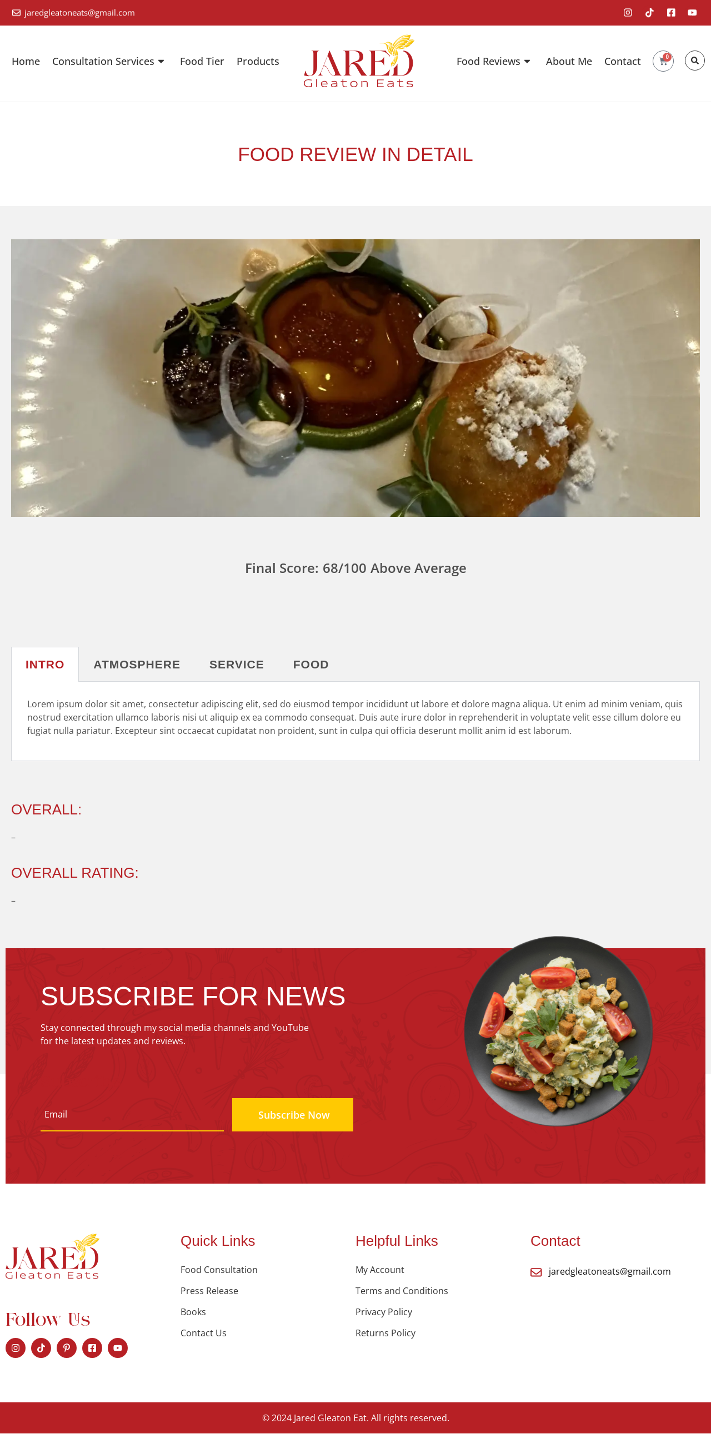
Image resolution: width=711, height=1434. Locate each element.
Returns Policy (385, 1333)
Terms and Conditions (402, 1291)
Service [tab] (236, 664)
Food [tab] (311, 664)
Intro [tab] (45, 664)
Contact (622, 61)
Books (193, 1312)
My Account (380, 1270)
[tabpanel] (355, 722)
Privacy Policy (384, 1312)
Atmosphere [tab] (137, 664)
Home (26, 61)
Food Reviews (495, 61)
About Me (569, 61)
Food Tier (202, 61)
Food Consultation (219, 1270)
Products (258, 61)
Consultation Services (110, 61)
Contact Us (204, 1333)
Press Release (209, 1291)
